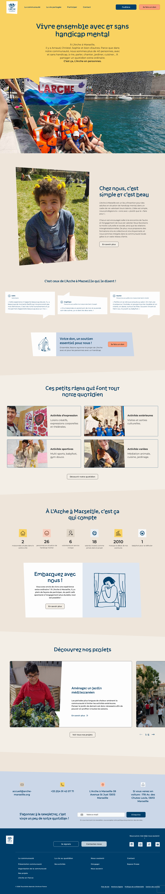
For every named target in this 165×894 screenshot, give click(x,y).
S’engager (95, 864)
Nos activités (59, 864)
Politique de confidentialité (134, 886)
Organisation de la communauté (32, 869)
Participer (72, 7)
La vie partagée (53, 7)
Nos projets (23, 873)
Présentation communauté (30, 864)
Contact (87, 7)
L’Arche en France (26, 878)
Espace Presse (133, 864)
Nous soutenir (97, 858)
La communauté (32, 7)
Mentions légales (117, 886)
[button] (153, 734)
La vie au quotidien (63, 858)
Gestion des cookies (153, 886)
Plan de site (105, 886)
